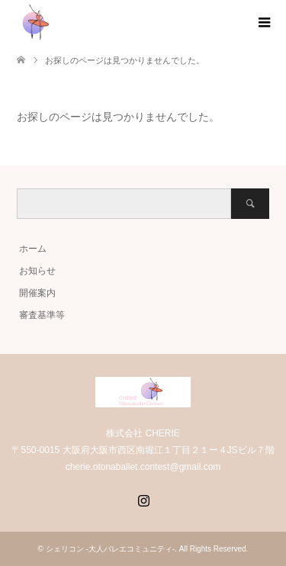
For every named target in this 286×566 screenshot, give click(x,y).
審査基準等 (42, 315)
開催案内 (37, 293)
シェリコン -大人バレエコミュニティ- (110, 549)
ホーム (33, 248)
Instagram (143, 498)
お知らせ (37, 270)
